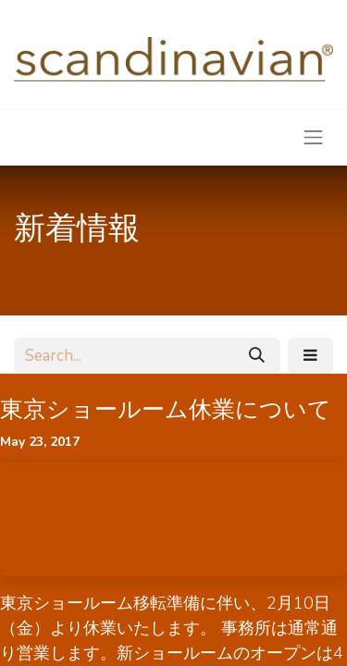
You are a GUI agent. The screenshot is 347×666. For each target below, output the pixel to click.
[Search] (256, 356)
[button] (310, 356)
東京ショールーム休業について (165, 410)
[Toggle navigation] (313, 137)
